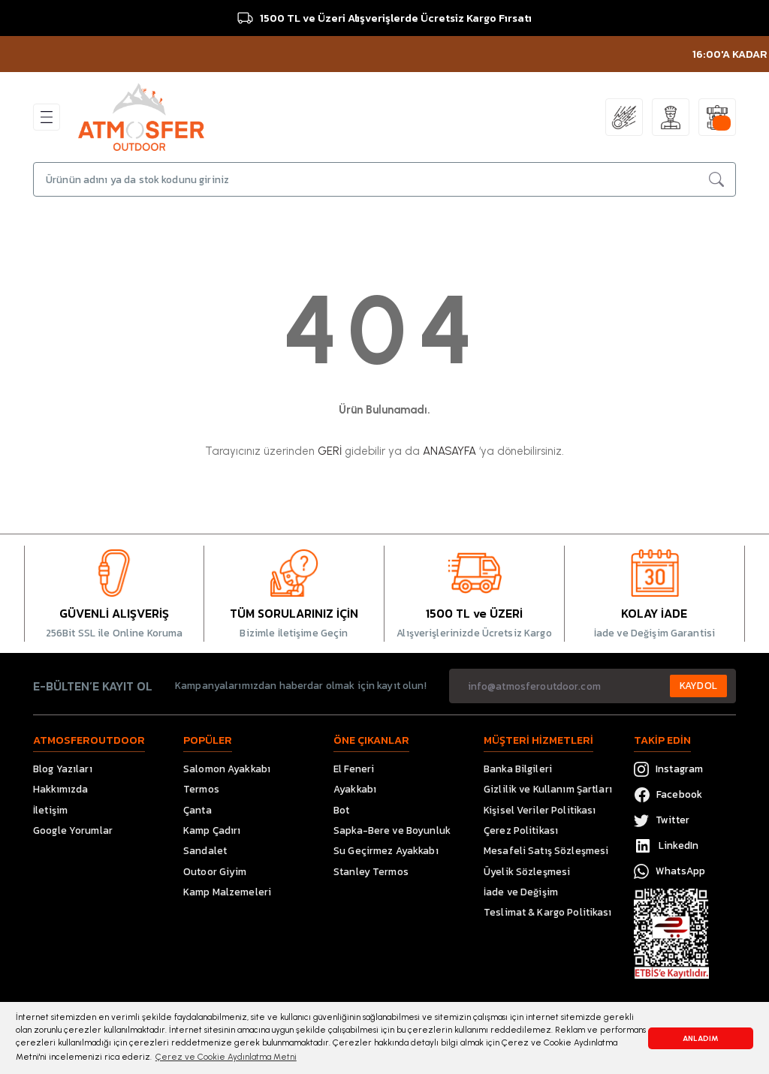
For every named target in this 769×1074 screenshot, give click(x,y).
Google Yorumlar (73, 830)
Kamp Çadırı (211, 830)
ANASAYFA (449, 451)
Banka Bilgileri (518, 768)
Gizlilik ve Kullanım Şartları (548, 788)
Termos (201, 788)
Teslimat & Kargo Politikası (548, 911)
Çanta (197, 809)
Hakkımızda (60, 788)
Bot (341, 809)
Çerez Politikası (521, 830)
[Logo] (141, 116)
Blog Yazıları (62, 768)
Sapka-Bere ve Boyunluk (392, 830)
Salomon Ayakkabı (226, 768)
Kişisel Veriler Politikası (540, 809)
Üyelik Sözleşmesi (527, 871)
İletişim (50, 809)
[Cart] (717, 117)
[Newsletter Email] (592, 686)
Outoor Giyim (215, 871)
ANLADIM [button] (701, 1038)
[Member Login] (670, 117)
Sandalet (205, 850)
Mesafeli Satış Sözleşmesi (546, 850)
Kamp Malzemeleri (227, 891)
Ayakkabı (354, 788)
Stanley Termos (371, 871)
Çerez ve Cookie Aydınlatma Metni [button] (226, 1056)
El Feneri (353, 768)
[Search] (384, 179)
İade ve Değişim (521, 891)
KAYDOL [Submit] (698, 685)
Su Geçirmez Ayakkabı (386, 850)
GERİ (330, 451)
